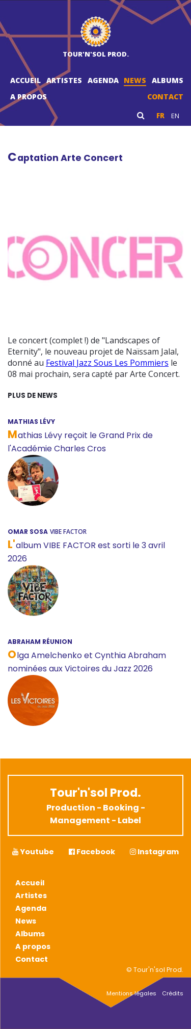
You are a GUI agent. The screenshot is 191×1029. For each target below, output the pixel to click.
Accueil (25, 80)
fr (160, 115)
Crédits (172, 993)
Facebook (92, 852)
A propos (28, 96)
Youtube (33, 852)
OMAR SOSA (28, 531)
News (135, 80)
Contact (165, 96)
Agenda (103, 80)
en (175, 115)
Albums (167, 80)
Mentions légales (131, 993)
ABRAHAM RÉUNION (40, 641)
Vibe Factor (68, 531)
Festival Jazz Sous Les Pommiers (107, 362)
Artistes (64, 80)
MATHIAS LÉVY (31, 421)
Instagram (154, 852)
